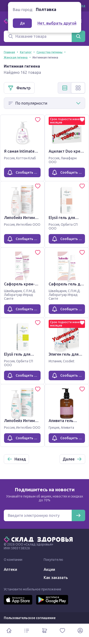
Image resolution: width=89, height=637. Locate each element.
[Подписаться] (78, 515)
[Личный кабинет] (80, 630)
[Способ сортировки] (44, 103)
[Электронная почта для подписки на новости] (37, 515)
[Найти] (78, 36)
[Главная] (39, 539)
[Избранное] (62, 630)
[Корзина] (44, 630)
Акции (49, 569)
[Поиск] (37, 36)
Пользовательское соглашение (30, 618)
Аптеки (10, 569)
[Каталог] (27, 630)
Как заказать (56, 577)
